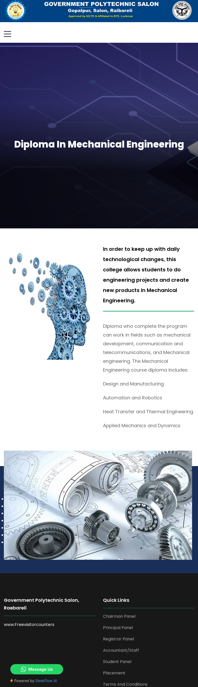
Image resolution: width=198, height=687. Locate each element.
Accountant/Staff (121, 650)
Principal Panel (118, 628)
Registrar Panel (118, 639)
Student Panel (117, 662)
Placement (114, 673)
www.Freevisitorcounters (29, 625)
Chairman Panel (119, 616)
